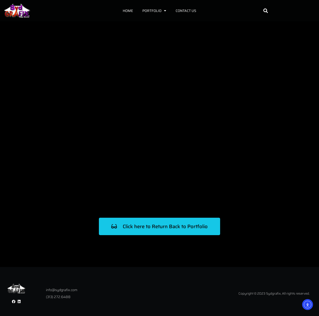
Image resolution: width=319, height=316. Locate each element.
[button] (265, 10)
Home (128, 10)
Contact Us (186, 10)
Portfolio (154, 10)
